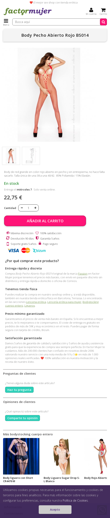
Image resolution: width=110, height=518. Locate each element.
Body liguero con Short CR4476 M (18, 479)
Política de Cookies (75, 500)
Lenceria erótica (36, 302)
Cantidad (10, 208)
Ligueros (29, 305)
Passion (82, 273)
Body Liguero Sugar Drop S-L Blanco (62, 479)
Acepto (55, 509)
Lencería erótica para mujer (64, 302)
